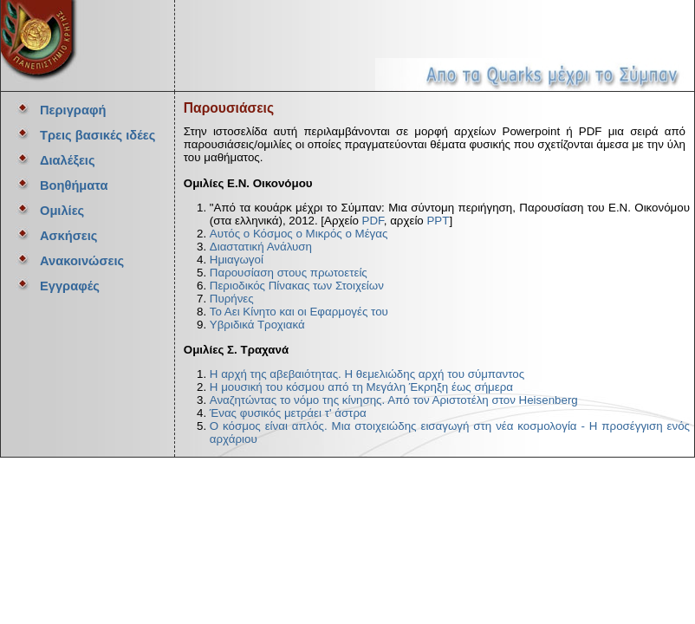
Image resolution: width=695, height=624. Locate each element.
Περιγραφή (73, 110)
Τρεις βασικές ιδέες (97, 135)
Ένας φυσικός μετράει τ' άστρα (288, 412)
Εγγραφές (70, 286)
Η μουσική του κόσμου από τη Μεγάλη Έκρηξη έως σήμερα (361, 386)
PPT (437, 220)
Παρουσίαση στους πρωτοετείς (288, 272)
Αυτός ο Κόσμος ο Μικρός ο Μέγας (299, 233)
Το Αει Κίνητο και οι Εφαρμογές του (299, 311)
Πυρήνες (232, 298)
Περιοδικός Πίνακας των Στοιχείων (297, 285)
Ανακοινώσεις (82, 261)
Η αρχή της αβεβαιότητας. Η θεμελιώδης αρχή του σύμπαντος (367, 373)
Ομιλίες (62, 211)
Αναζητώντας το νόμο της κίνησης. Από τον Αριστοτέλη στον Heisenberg (394, 399)
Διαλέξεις (67, 160)
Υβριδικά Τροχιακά (257, 324)
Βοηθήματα (73, 185)
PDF (373, 220)
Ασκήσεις (68, 236)
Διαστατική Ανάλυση (261, 246)
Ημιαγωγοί (236, 259)
